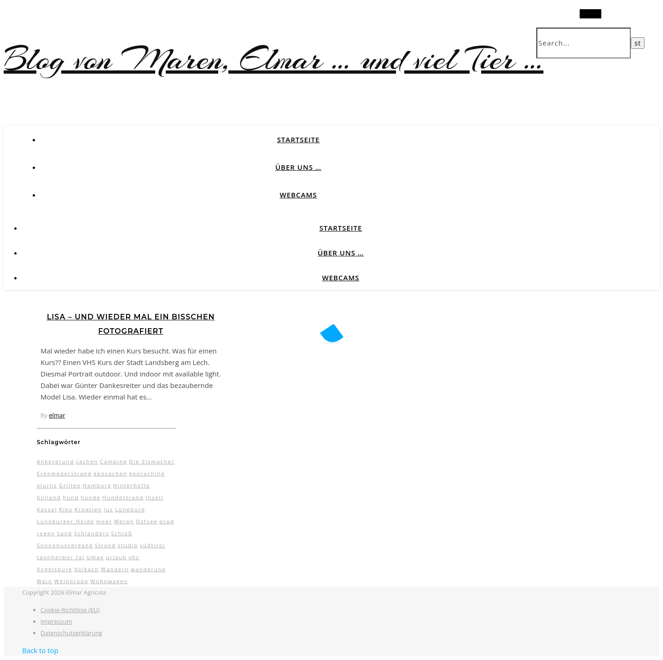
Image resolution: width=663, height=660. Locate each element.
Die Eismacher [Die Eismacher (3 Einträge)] (151, 461)
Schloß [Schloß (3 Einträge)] (121, 533)
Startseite (298, 139)
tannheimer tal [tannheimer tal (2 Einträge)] (61, 557)
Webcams (298, 194)
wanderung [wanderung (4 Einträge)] (148, 569)
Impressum (56, 621)
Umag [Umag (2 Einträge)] (95, 557)
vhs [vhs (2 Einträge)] (133, 557)
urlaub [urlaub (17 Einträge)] (116, 557)
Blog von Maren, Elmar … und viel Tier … (273, 59)
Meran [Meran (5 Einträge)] (124, 521)
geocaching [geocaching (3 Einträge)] (147, 473)
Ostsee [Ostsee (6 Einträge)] (146, 521)
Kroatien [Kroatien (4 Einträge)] (88, 509)
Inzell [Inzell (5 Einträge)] (154, 497)
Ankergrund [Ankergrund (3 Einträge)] (55, 461)
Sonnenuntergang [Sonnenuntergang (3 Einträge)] (65, 545)
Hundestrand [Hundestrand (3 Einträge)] (123, 497)
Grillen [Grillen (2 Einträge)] (70, 485)
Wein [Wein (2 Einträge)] (44, 581)
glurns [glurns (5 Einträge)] (47, 485)
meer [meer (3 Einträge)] (104, 521)
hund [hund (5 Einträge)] (71, 497)
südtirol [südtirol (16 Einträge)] (152, 545)
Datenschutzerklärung (71, 633)
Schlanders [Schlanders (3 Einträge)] (91, 533)
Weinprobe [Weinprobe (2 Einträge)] (71, 581)
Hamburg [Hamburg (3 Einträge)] (97, 485)
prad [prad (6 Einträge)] (166, 521)
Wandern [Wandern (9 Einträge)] (115, 569)
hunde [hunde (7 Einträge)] (90, 497)
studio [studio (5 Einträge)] (128, 545)
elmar (57, 415)
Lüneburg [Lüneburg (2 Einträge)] (130, 509)
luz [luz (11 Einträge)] (109, 509)
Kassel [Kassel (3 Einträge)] (47, 509)
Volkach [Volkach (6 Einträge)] (86, 569)
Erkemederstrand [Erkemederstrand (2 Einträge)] (64, 473)
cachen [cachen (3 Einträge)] (87, 461)
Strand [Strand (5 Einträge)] (105, 545)
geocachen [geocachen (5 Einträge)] (110, 473)
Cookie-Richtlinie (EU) (70, 610)
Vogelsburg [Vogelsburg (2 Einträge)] (54, 569)
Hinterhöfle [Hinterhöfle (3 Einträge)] (131, 485)
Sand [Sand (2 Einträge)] (64, 533)
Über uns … (298, 167)
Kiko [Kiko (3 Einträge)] (66, 509)
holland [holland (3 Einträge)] (49, 497)
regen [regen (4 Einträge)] (46, 533)
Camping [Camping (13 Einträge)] (113, 461)
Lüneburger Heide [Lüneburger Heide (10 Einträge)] (65, 521)
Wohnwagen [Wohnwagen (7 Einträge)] (109, 581)
